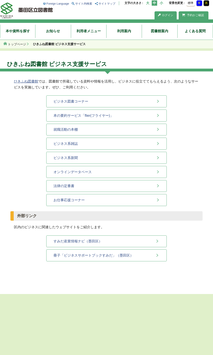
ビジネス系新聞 (65, 158)
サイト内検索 (83, 3)
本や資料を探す (18, 31)
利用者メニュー (89, 31)
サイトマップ (106, 3)
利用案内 (124, 31)
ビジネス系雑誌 (65, 143)
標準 (190, 3)
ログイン (165, 15)
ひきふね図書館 (26, 81)
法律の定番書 (63, 186)
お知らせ (53, 31)
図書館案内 (159, 31)
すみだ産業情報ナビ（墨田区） (77, 241)
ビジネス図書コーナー (70, 101)
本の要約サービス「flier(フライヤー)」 (83, 115)
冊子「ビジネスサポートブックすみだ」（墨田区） (93, 255)
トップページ (17, 44)
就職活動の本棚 (65, 129)
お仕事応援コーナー (69, 200)
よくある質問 (195, 31)
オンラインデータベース (72, 172)
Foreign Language (58, 3)
